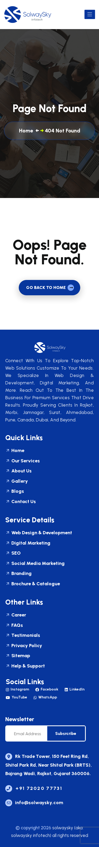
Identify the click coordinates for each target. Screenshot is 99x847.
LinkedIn (74, 689)
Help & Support (25, 666)
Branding (18, 574)
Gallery (16, 481)
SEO (13, 553)
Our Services (22, 461)
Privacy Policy (23, 646)
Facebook (46, 689)
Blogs (14, 491)
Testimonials (22, 636)
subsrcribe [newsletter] (65, 733)
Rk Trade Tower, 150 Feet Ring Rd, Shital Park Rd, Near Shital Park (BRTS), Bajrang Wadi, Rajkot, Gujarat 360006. (48, 764)
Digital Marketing (27, 543)
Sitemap (17, 656)
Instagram (17, 689)
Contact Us (20, 502)
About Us (18, 471)
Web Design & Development (38, 533)
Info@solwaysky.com (34, 802)
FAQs (14, 626)
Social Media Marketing (35, 564)
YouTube (16, 697)
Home (14, 451)
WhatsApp (45, 697)
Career (15, 615)
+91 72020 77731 (33, 788)
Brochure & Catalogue (32, 584)
